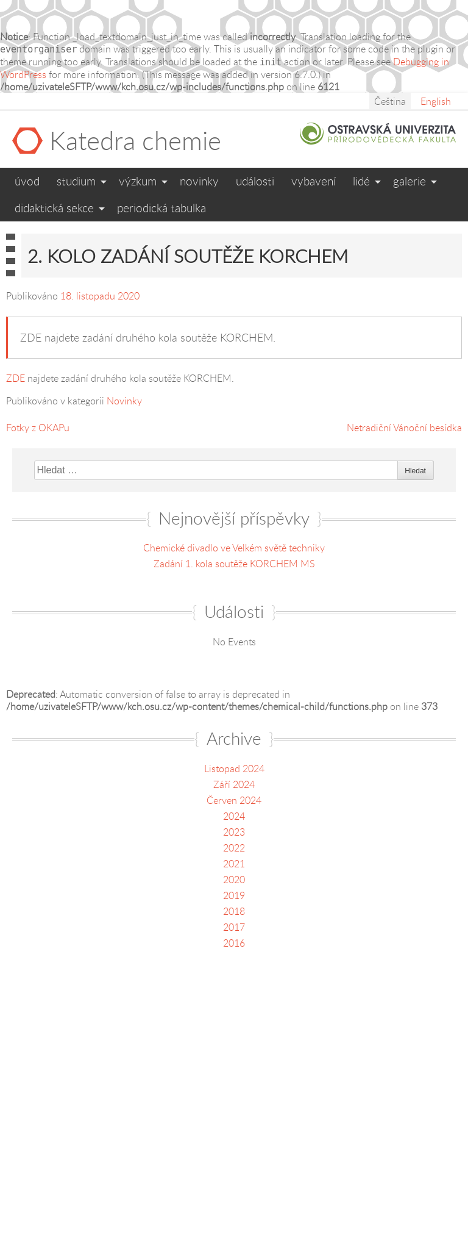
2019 (234, 895)
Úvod (27, 180)
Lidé (361, 180)
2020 (234, 879)
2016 (234, 943)
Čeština (390, 101)
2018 (234, 911)
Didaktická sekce (54, 207)
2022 (234, 848)
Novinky (199, 180)
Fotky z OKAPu (37, 427)
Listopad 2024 (234, 768)
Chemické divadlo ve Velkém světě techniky (234, 547)
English (435, 101)
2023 (234, 832)
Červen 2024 (234, 800)
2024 (234, 816)
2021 (234, 863)
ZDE (15, 378)
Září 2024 (234, 784)
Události (255, 180)
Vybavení (313, 180)
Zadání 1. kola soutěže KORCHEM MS (234, 563)
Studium (76, 180)
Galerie (409, 180)
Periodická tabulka (161, 207)
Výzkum (138, 180)
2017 (234, 927)
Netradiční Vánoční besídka (404, 427)
